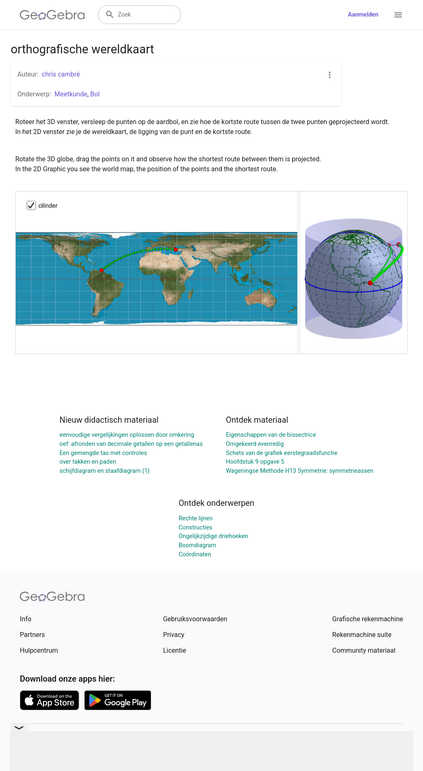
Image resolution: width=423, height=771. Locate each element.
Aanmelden (363, 14)
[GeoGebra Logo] (52, 15)
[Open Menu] (398, 15)
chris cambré (61, 74)
